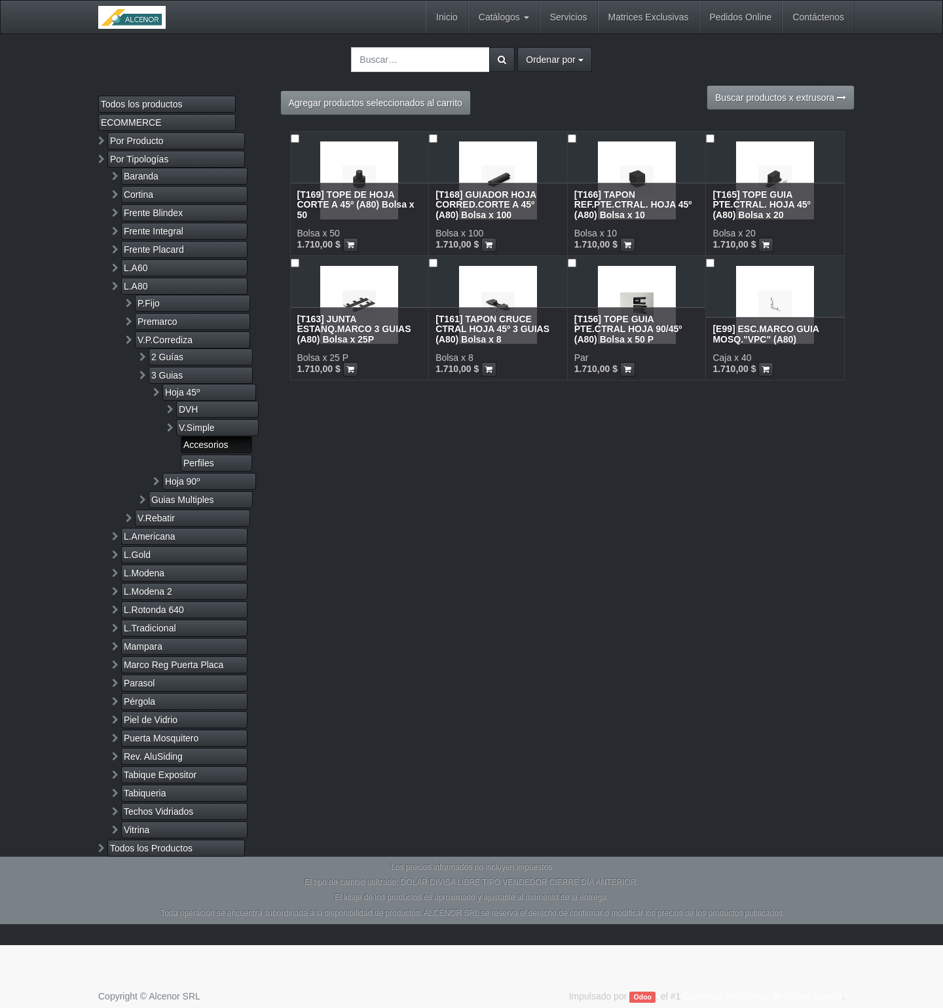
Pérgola (139, 701)
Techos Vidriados (158, 811)
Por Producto (137, 141)
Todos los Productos (151, 848)
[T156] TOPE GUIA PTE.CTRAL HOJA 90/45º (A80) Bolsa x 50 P (628, 329)
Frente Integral (153, 231)
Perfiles (198, 463)
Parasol (139, 683)
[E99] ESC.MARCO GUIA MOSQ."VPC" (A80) (765, 334)
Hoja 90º (182, 481)
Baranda (141, 176)
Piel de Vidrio (150, 720)
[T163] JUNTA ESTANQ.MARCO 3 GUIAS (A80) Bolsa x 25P (354, 329)
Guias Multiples (182, 500)
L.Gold (137, 555)
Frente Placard (154, 249)
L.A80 (136, 286)
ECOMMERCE (131, 122)
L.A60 (136, 268)
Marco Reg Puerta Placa (174, 665)
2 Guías (167, 357)
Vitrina (136, 830)
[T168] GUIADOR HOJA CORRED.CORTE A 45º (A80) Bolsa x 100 (485, 204)
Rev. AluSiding (153, 756)
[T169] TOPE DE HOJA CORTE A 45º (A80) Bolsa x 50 (356, 204)
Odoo (643, 997)
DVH (188, 409)
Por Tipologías (139, 159)
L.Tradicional (150, 628)
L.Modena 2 (148, 591)
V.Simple (197, 427)
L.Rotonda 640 (154, 610)
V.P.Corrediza (165, 340)
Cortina (138, 194)
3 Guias (167, 375)
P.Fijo (149, 303)
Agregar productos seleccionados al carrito (375, 103)
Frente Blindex (153, 213)
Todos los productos (142, 104)
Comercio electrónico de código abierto (762, 996)
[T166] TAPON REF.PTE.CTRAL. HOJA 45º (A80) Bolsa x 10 (633, 204)
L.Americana (150, 536)
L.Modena (144, 573)
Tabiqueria (145, 793)
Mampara (143, 646)
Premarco (157, 321)
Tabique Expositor (160, 775)
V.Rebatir (156, 518)
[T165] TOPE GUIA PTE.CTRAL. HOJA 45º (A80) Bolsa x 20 (761, 204)
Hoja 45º (182, 392)
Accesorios (205, 444)
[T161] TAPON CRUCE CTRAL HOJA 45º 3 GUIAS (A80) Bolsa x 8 (492, 329)
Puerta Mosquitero (161, 738)
